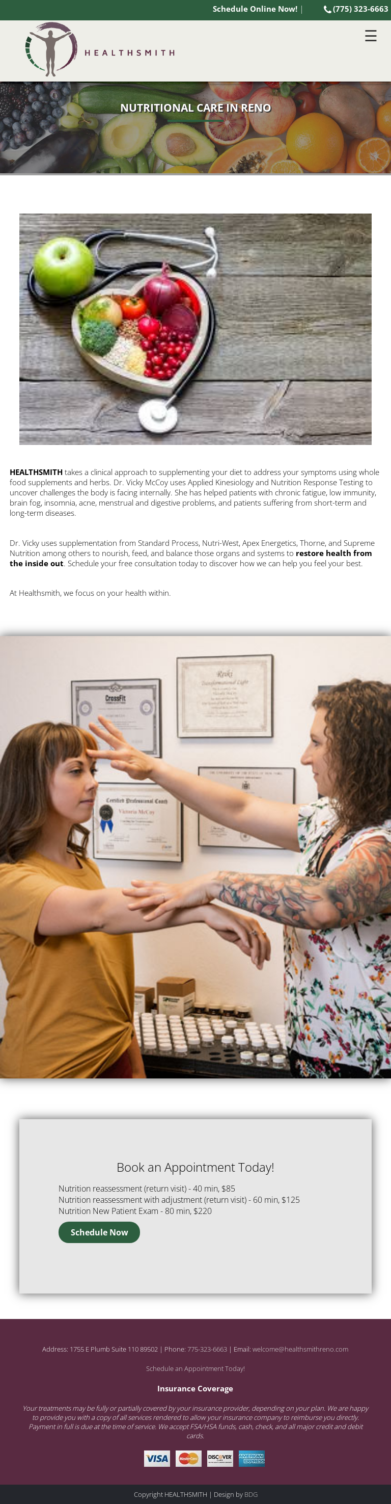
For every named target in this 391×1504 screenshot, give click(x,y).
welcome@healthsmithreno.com (300, 1349)
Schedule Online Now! (255, 9)
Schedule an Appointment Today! (195, 1368)
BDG (251, 1494)
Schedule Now (99, 1232)
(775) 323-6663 (356, 9)
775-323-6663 (207, 1349)
